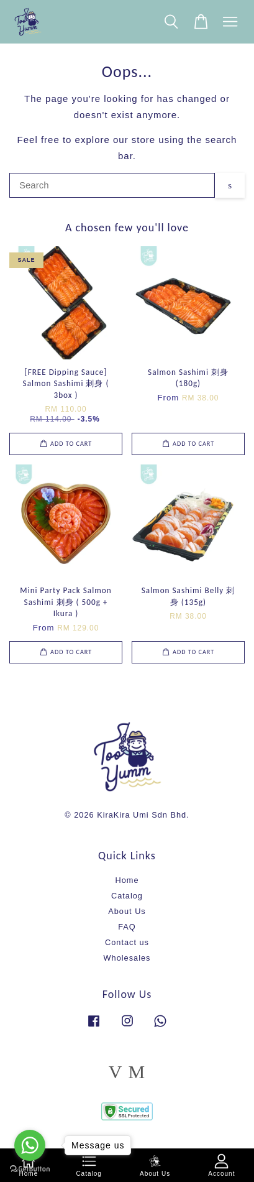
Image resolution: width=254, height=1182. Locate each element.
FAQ (127, 926)
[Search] (112, 185)
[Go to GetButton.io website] (30, 1169)
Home (126, 880)
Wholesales (127, 958)
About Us (126, 911)
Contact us (127, 942)
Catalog (127, 895)
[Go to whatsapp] (29, 1145)
